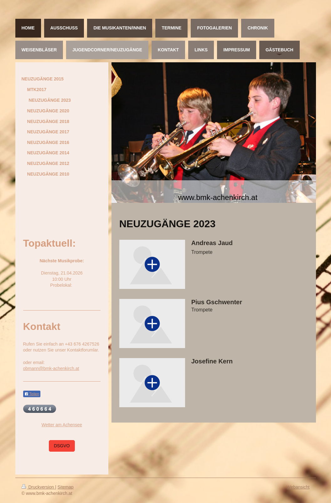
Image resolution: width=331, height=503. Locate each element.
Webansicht (298, 487)
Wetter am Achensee (61, 424)
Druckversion (38, 487)
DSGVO (62, 445)
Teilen (31, 394)
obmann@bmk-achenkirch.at (51, 368)
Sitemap (66, 487)
